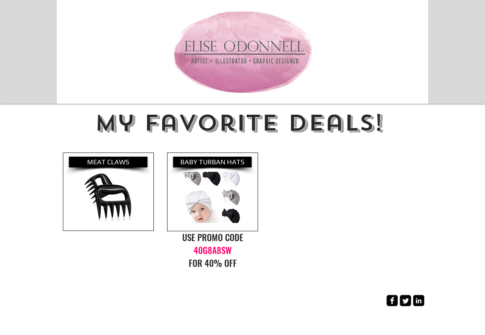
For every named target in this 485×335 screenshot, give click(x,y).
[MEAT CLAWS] (108, 162)
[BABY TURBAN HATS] (212, 162)
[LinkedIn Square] (418, 300)
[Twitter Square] (405, 300)
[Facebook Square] (392, 300)
